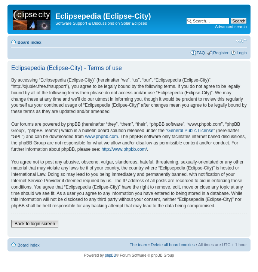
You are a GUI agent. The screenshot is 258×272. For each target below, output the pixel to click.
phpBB (110, 255)
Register (220, 53)
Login (242, 53)
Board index (30, 42)
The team (138, 244)
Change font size (241, 40)
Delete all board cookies (172, 244)
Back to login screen (35, 223)
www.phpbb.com (101, 136)
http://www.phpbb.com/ (124, 149)
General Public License (190, 130)
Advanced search (231, 26)
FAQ (201, 53)
